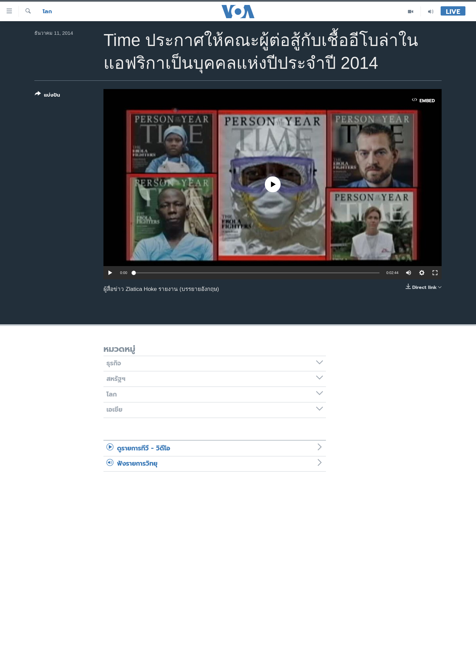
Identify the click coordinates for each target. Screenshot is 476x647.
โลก (47, 11)
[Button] (47, 96)
